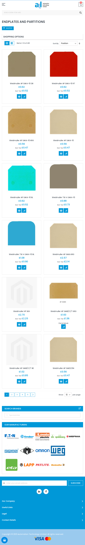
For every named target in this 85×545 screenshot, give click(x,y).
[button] (24, 96)
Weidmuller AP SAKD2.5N (63, 368)
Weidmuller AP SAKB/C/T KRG (63, 311)
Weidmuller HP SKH (21, 311)
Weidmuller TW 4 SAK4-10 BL (21, 254)
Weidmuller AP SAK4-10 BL (21, 197)
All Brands (79, 409)
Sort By (56, 43)
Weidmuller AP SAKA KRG (63, 254)
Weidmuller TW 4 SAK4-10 (63, 197)
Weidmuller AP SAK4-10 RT (63, 83)
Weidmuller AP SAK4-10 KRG (21, 140)
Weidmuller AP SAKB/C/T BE (21, 368)
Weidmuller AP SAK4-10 (63, 140)
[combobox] (42, 12)
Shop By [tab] (9, 28)
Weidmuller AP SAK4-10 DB (21, 83)
